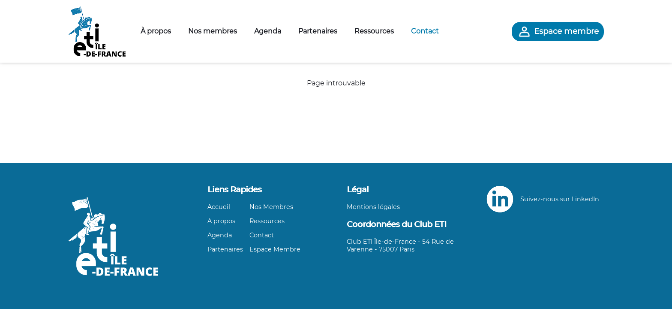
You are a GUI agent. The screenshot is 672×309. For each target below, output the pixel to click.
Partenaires (317, 31)
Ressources (374, 31)
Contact (425, 31)
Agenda (267, 31)
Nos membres (212, 31)
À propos (156, 31)
